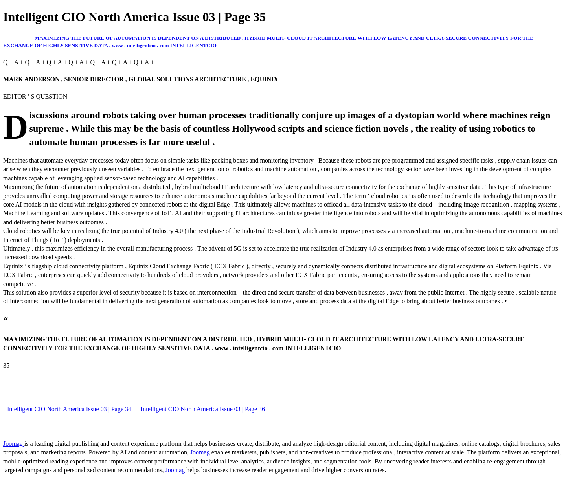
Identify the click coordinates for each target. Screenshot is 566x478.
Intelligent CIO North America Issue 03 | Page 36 (203, 409)
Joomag (13, 443)
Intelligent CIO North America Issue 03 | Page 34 (69, 409)
